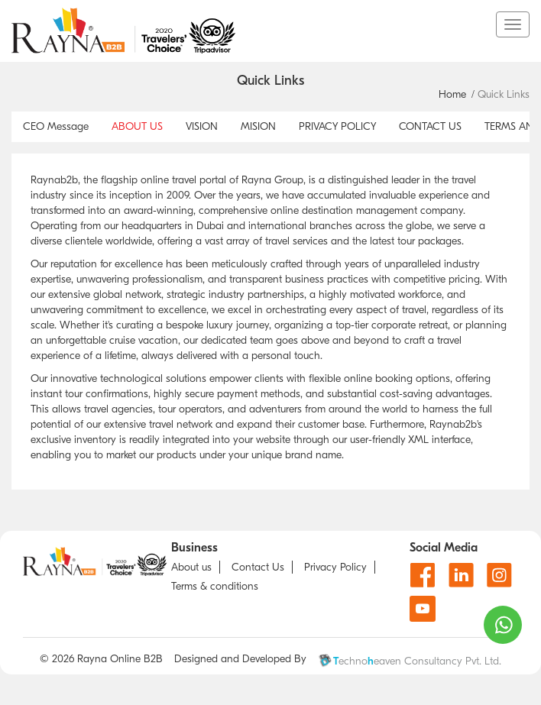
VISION (202, 126)
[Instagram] (499, 574)
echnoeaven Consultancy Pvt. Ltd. (409, 661)
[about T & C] (218, 586)
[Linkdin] (461, 574)
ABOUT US (137, 126)
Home (452, 94)
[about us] (195, 567)
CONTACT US (430, 126)
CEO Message (56, 126)
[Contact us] (262, 567)
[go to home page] (253, 30)
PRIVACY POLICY (337, 126)
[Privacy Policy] (339, 567)
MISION (258, 126)
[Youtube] (423, 609)
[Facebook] (423, 574)
